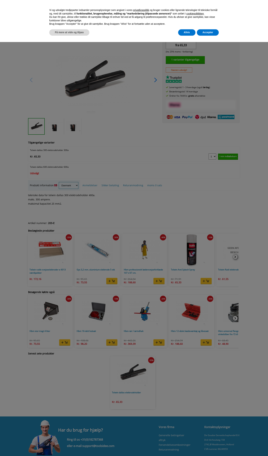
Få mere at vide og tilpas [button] (69, 32)
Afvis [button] (187, 32)
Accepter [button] (208, 32)
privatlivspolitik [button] (141, 10)
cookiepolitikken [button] (195, 13)
